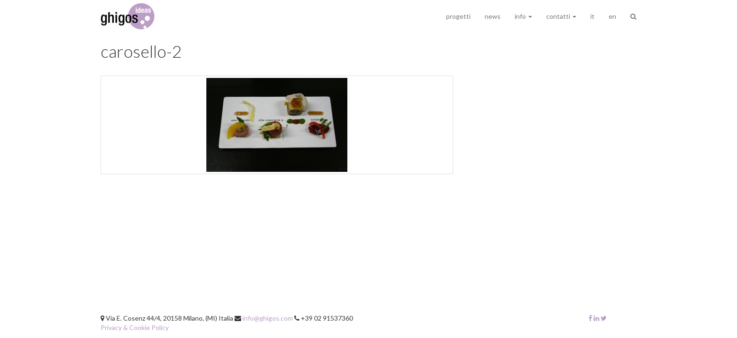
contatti (561, 16)
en (612, 16)
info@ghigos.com (268, 318)
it (592, 16)
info (523, 16)
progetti (458, 16)
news (493, 16)
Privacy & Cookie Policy (135, 327)
